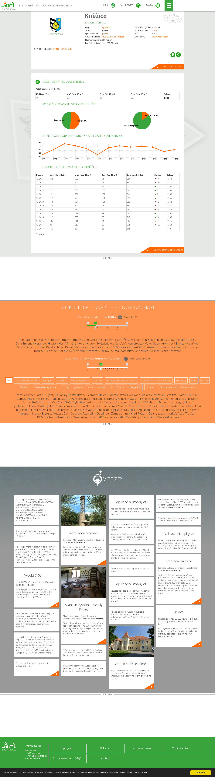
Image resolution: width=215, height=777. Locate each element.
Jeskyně (78, 387)
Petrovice (81, 347)
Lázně (90, 387)
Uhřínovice (141, 351)
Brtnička (76, 340)
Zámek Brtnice (97, 395)
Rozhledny (181, 380)
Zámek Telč (63, 417)
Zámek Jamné (119, 413)
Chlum (159, 340)
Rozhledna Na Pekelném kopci (34, 410)
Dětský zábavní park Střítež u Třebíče (172, 413)
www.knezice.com (160, 36)
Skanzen (97, 380)
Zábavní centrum (167, 387)
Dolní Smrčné (23, 343)
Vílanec (154, 351)
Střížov (105, 351)
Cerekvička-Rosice (110, 340)
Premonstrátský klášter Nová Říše (115, 410)
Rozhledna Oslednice (96, 413)
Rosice (194, 347)
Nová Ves (192, 343)
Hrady (194, 380)
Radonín (182, 347)
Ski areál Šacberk (168, 417)
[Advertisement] (107, 280)
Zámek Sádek (117, 406)
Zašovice (175, 351)
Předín (108, 347)
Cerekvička (90, 340)
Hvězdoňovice (105, 343)
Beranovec (25, 340)
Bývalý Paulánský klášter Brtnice (66, 395)
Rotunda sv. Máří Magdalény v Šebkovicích (130, 417)
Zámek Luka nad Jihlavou (181, 399)
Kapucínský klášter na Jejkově (179, 410)
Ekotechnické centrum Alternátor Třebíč (82, 406)
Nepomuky (159, 343)
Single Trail (136, 387)
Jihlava (105, 33)
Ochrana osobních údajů (67, 758)
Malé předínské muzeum (86, 399)
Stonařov (92, 351)
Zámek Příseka (26, 399)
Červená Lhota (132, 340)
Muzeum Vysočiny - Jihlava (175, 402)
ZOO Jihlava (149, 402)
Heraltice (40, 343)
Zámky (205, 380)
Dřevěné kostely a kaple (44, 387)
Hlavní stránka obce (173, 66)
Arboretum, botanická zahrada (156, 380)
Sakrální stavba (188, 387)
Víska (70, 48)
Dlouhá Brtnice (185, 340)
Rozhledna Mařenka (150, 399)
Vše (8, 380)
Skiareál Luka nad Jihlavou (120, 399)
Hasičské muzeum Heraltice (159, 395)
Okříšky (20, 347)
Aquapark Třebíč (148, 410)
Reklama (105, 748)
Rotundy (65, 387)
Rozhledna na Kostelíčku (186, 406)
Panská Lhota (54, 347)
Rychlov (63, 48)
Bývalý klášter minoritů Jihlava (122, 402)
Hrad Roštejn (139, 413)
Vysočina (106, 27)
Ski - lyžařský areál (79, 380)
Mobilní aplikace (181, 748)
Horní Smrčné (67, 343)
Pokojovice (95, 347)
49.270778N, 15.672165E (113, 36)
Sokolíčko (65, 351)
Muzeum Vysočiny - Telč (87, 417)
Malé (148, 343)
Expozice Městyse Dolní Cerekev (61, 413)
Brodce (55, 48)
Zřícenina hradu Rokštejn (53, 399)
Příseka (150, 347)
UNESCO (61, 380)
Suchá (115, 351)
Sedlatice (51, 351)
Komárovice (135, 343)
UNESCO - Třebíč (158, 406)
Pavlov (69, 347)
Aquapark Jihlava (29, 413)
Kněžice (96, 15)
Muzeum (150, 387)
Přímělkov (137, 347)
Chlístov (148, 340)
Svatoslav (127, 351)
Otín (41, 347)
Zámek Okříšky (188, 395)
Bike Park (121, 387)
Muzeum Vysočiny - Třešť (55, 402)
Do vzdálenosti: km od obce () (93, 358)
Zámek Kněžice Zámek (30, 395)
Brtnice (64, 340)
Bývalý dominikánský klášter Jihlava (33, 406)
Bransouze (40, 340)
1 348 (154, 30)
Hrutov (91, 343)
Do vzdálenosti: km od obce (97, 317)
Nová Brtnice (176, 343)
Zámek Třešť (30, 402)
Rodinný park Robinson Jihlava (74, 410)
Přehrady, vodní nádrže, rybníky (121, 380)
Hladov (52, 343)
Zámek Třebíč (136, 406)
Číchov (170, 340)
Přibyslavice (121, 347)
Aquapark (48, 380)
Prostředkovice (166, 347)
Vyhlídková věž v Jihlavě (87, 402)
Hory (81, 343)
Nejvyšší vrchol (105, 387)
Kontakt (105, 758)
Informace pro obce (143, 748)
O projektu (67, 748)
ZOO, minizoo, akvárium (26, 380)
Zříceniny (24, 387)
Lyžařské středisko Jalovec (124, 395)
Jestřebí (121, 343)
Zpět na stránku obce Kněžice (168, 249)
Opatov (31, 347)
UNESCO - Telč (45, 417)
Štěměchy (79, 351)
